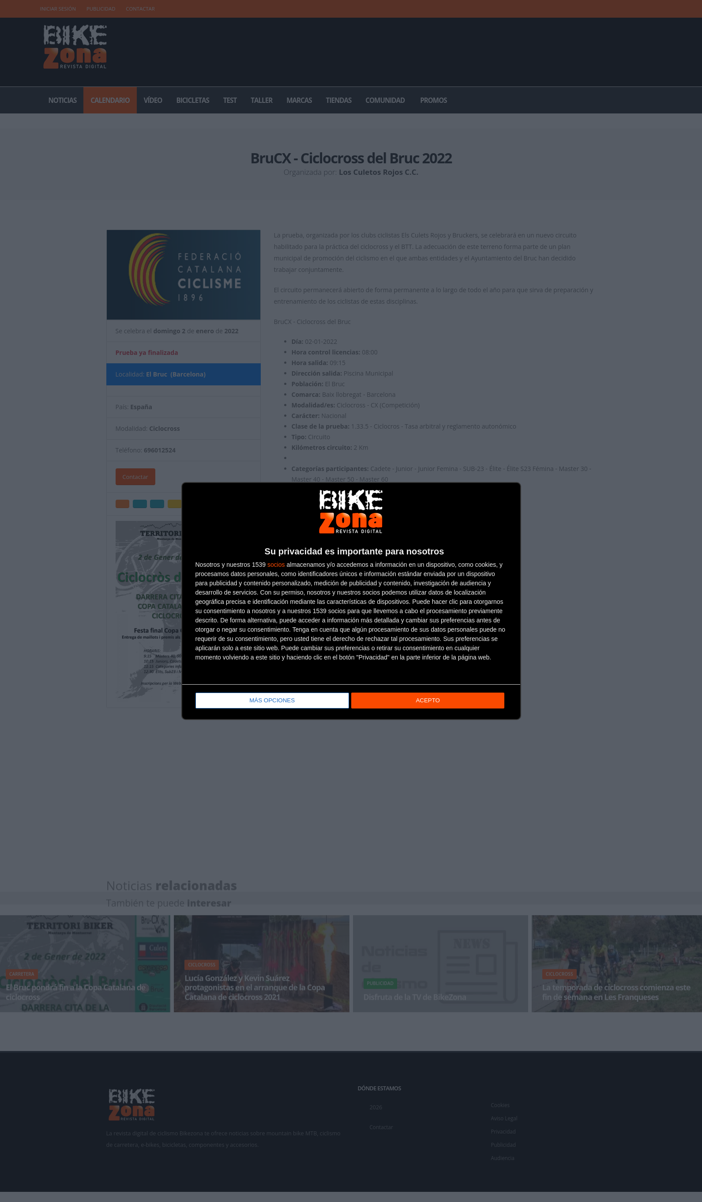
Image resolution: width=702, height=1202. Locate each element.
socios (276, 565)
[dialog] (351, 601)
